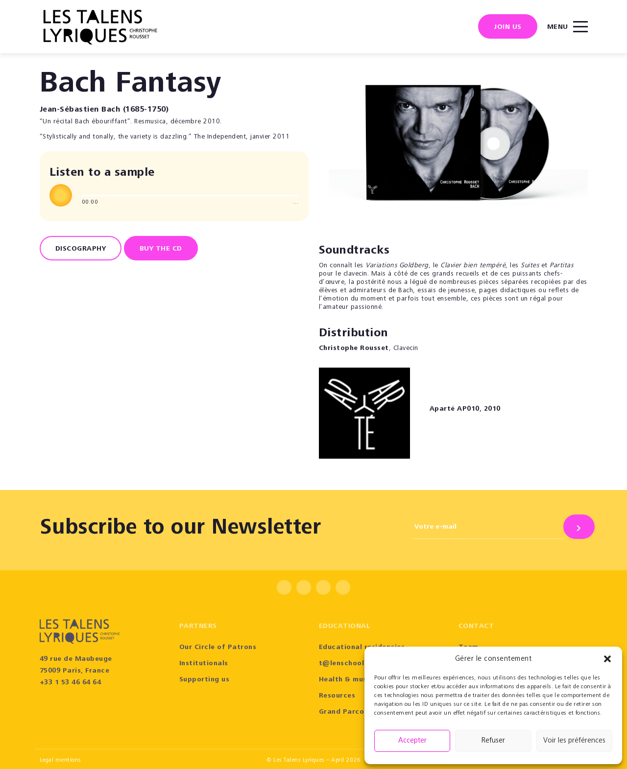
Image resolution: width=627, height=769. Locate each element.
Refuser (493, 741)
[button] (607, 659)
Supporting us (204, 679)
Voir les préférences (574, 741)
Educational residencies (362, 647)
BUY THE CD (161, 249)
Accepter (412, 741)
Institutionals (203, 663)
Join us (508, 27)
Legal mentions (60, 760)
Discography (80, 249)
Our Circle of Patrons (218, 647)
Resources (337, 696)
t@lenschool (341, 663)
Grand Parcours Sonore (361, 712)
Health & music (346, 679)
